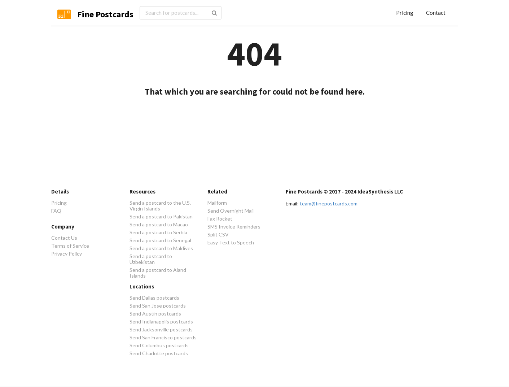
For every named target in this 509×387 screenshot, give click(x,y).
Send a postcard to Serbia (158, 232)
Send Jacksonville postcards (161, 329)
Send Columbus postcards (159, 345)
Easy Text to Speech (230, 242)
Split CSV (218, 234)
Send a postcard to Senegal (160, 240)
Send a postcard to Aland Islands (158, 273)
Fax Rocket (219, 219)
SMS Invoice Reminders (233, 226)
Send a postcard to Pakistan (161, 216)
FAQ (56, 211)
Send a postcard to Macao (159, 224)
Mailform (217, 203)
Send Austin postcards (155, 313)
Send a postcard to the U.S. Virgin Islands (160, 206)
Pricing (404, 12)
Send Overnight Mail (230, 211)
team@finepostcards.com (328, 203)
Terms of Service (70, 246)
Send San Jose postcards (158, 306)
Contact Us (64, 238)
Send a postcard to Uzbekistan (151, 259)
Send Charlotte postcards (159, 353)
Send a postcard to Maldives (161, 248)
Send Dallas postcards (154, 298)
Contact (436, 12)
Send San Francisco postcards (163, 337)
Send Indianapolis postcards (161, 321)
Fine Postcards (105, 14)
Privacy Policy (66, 254)
